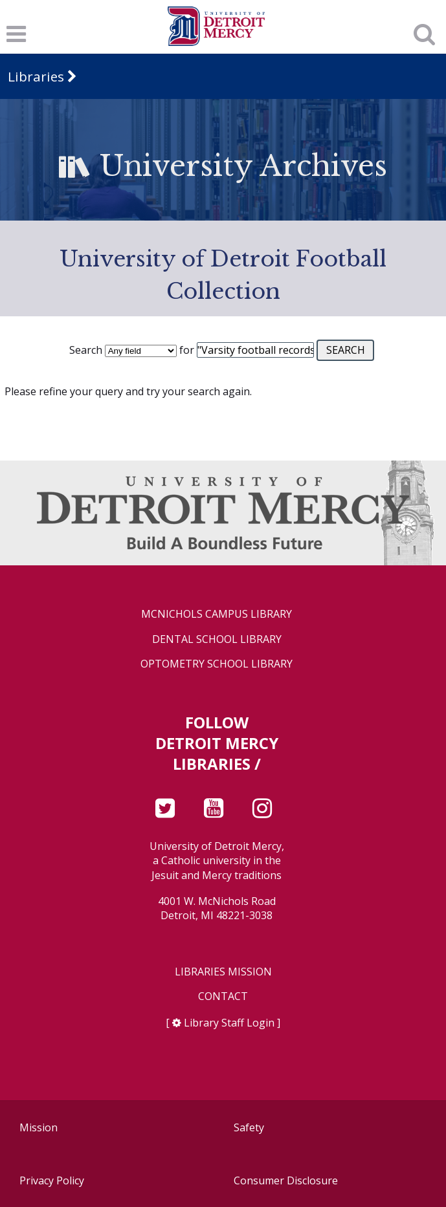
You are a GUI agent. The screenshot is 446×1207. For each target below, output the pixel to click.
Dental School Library (217, 639)
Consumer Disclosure (286, 1180)
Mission (38, 1127)
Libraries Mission (223, 972)
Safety (249, 1127)
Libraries (36, 76)
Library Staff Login (229, 1023)
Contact (223, 996)
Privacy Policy (51, 1180)
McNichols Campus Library (216, 614)
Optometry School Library (216, 664)
